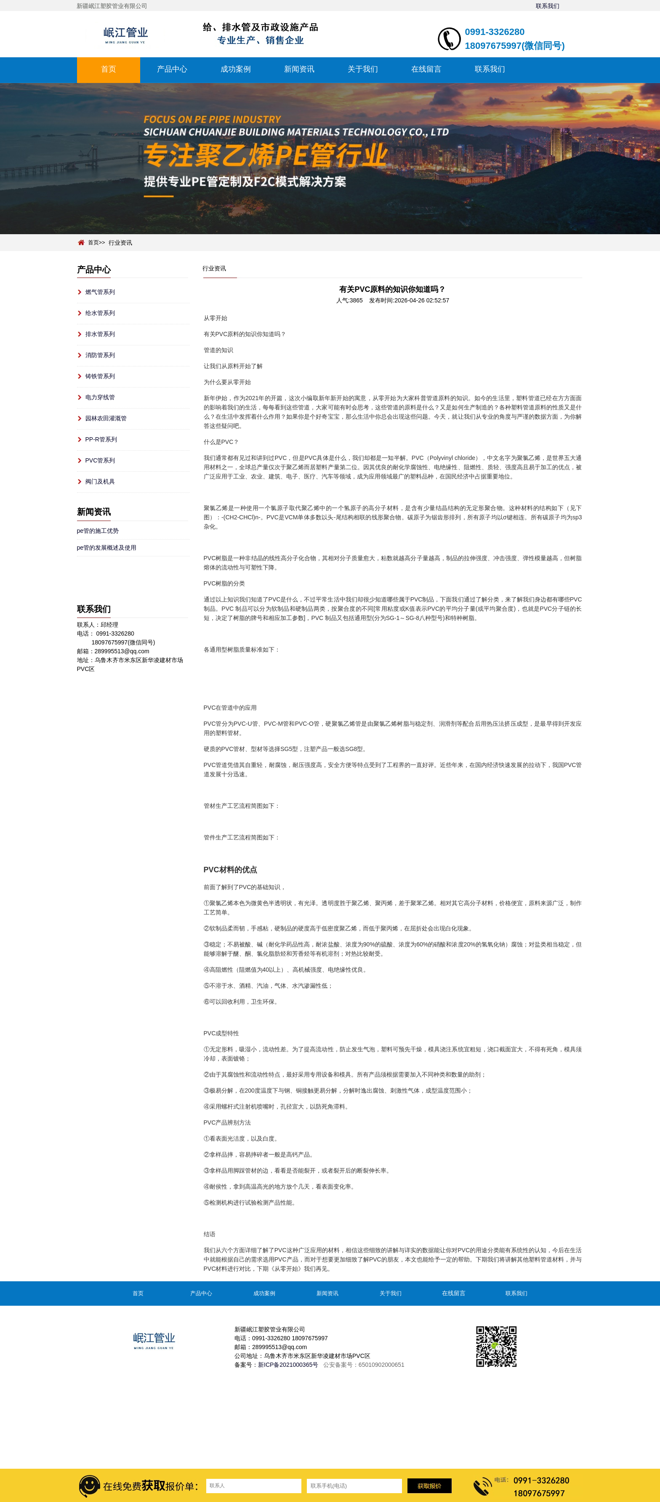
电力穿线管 (100, 397)
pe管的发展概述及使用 (107, 547)
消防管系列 (100, 355)
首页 (108, 69)
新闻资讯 (299, 69)
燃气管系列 (100, 292)
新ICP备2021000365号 (288, 1364)
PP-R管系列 (101, 439)
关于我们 (363, 69)
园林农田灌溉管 (106, 418)
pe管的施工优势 (98, 530)
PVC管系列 (100, 460)
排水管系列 (100, 334)
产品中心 (172, 69)
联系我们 (547, 6)
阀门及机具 (100, 481)
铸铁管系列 (100, 376)
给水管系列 (100, 313)
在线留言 (426, 69)
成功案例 (236, 69)
